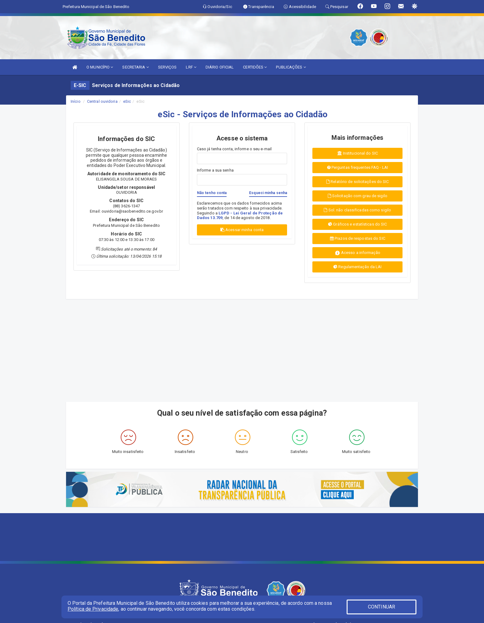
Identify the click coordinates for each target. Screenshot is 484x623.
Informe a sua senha (215, 170)
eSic (127, 101)
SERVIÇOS (167, 67)
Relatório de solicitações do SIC (357, 181)
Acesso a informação (357, 252)
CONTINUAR (381, 607)
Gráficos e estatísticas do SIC (357, 224)
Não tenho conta (212, 193)
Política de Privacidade (93, 609)
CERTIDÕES (255, 67)
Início (76, 101)
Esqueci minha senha (268, 193)
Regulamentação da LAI (357, 266)
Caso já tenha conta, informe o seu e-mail (234, 149)
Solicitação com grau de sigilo (357, 195)
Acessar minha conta (242, 229)
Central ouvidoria (102, 101)
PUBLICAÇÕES (291, 67)
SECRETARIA (135, 67)
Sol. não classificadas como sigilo (357, 210)
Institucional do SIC (357, 153)
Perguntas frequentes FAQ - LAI (357, 167)
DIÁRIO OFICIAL (220, 67)
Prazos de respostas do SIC (357, 238)
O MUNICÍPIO (99, 67)
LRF (191, 67)
